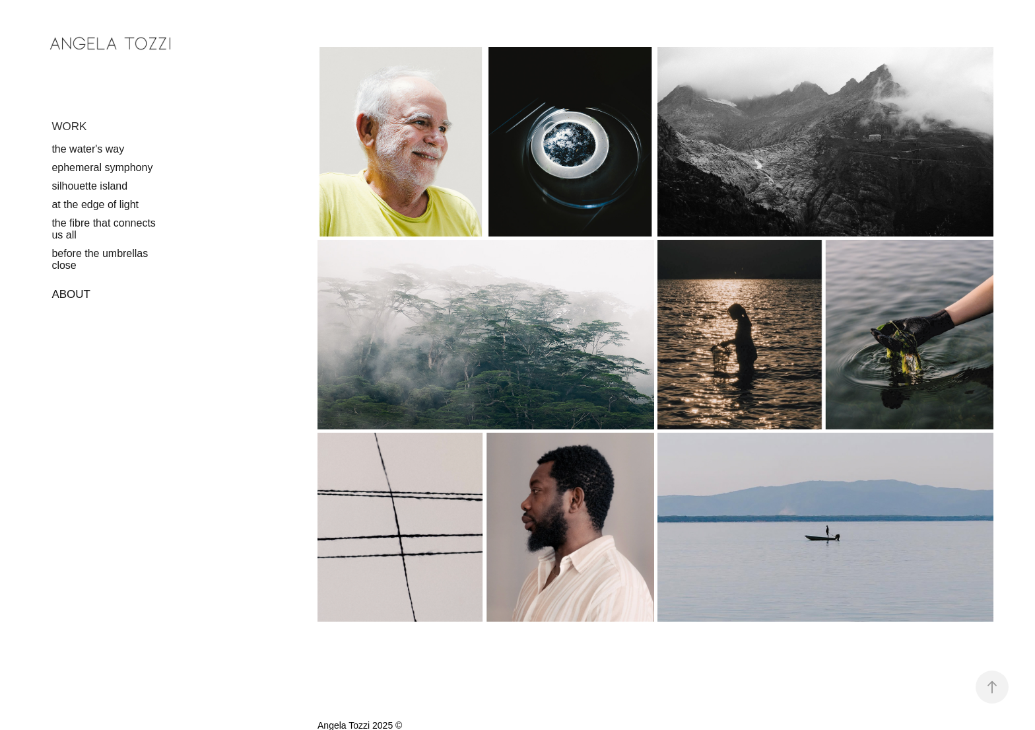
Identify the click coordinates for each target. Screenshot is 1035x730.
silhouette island (89, 186)
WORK (68, 126)
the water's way (87, 149)
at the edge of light (95, 204)
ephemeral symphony (101, 167)
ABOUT (70, 294)
